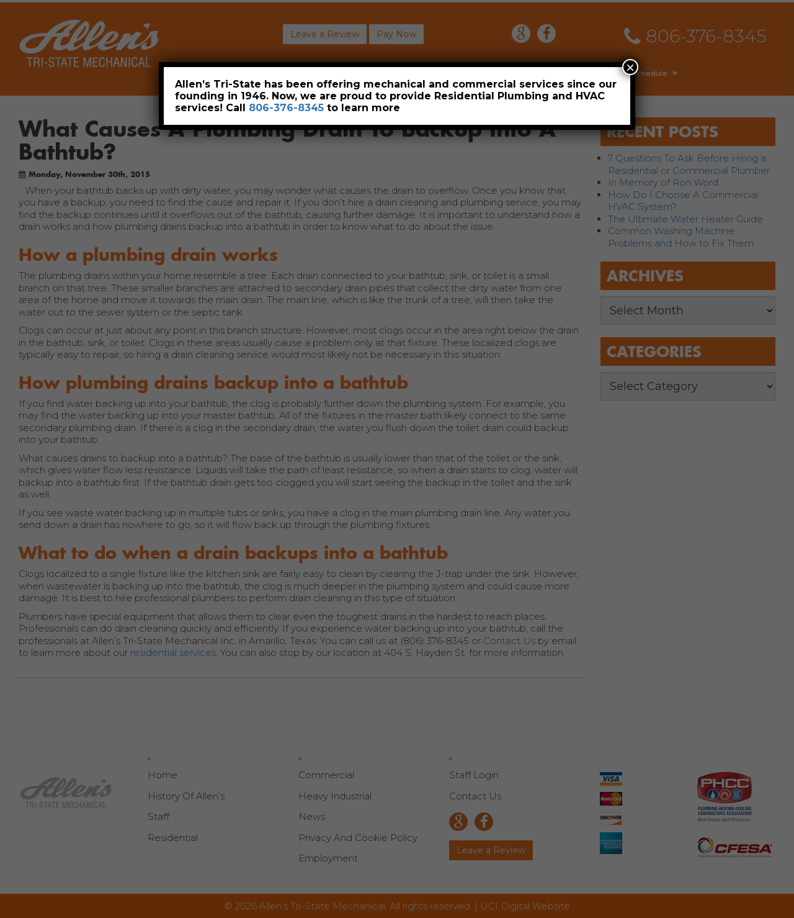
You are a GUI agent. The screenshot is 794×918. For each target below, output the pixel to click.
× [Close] (630, 67)
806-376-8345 (286, 108)
